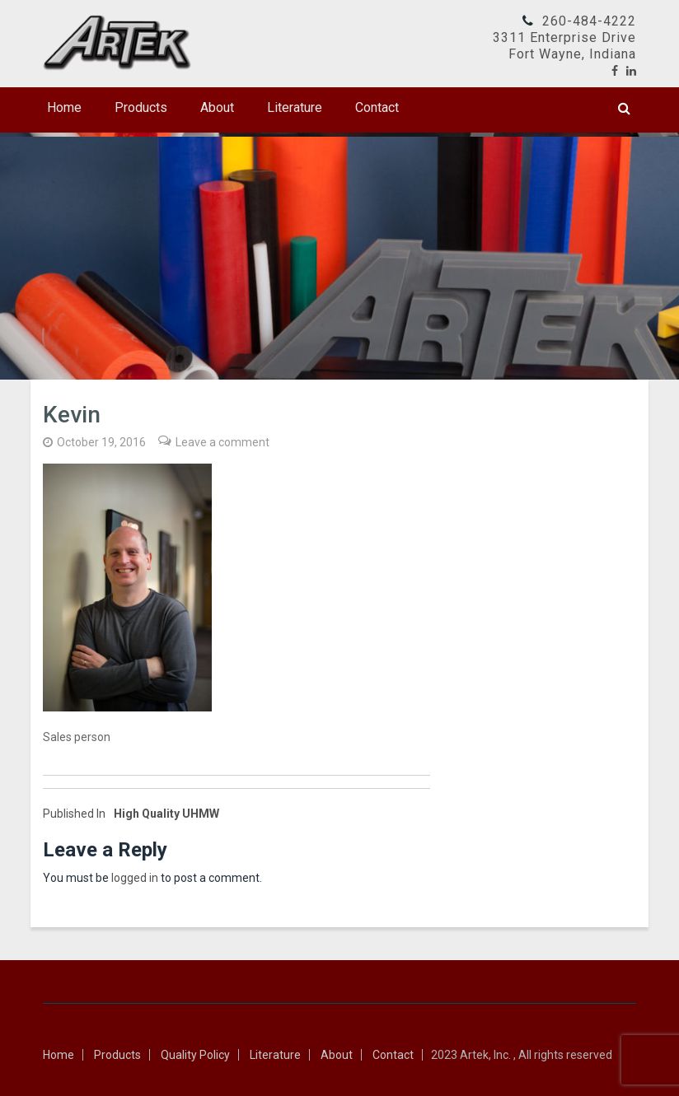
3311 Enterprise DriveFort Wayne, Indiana (564, 46)
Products (141, 107)
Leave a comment (222, 442)
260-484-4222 (589, 21)
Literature (294, 107)
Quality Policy (195, 1055)
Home (64, 107)
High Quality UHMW (131, 813)
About (217, 107)
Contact (377, 107)
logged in (134, 877)
